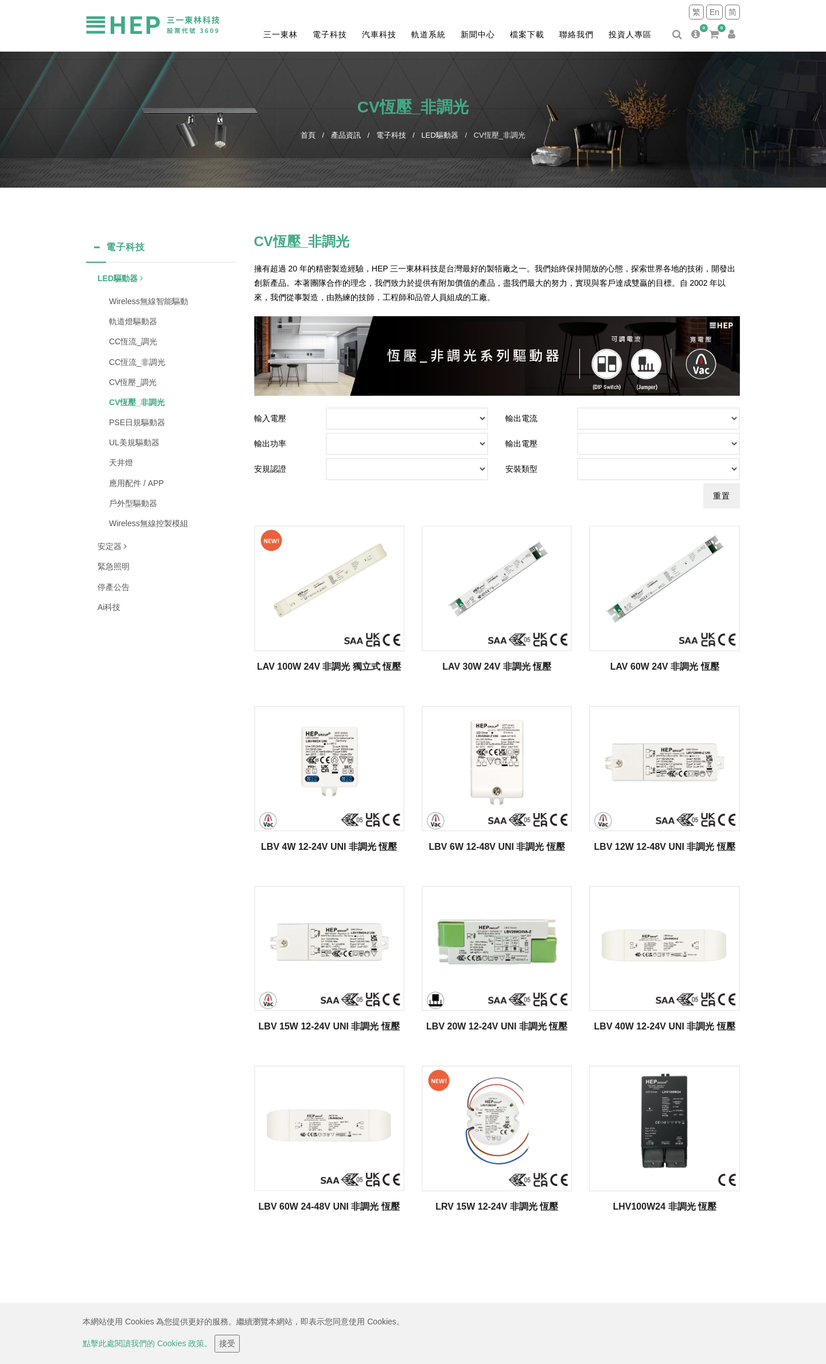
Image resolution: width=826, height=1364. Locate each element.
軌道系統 (428, 34)
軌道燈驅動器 (133, 321)
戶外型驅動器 (133, 503)
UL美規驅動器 (134, 442)
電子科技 (330, 34)
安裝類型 (521, 468)
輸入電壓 (270, 418)
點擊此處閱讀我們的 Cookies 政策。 (147, 1343)
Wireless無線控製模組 (148, 523)
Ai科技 (109, 607)
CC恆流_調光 (133, 341)
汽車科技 (379, 34)
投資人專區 (630, 34)
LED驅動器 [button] (120, 278)
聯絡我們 (576, 34)
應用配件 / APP (136, 483)
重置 (721, 495)
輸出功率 (270, 443)
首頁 (308, 135)
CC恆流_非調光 (137, 362)
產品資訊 (346, 135)
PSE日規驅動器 (137, 422)
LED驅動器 (440, 135)
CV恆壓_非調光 (137, 402)
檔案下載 (527, 34)
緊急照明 (114, 566)
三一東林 (280, 34)
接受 (227, 1343)
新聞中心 (478, 34)
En (714, 12)
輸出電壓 (521, 443)
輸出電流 (521, 418)
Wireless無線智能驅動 (148, 301)
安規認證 (270, 468)
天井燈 (121, 462)
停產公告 (114, 587)
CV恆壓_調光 (133, 382)
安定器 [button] (112, 546)
